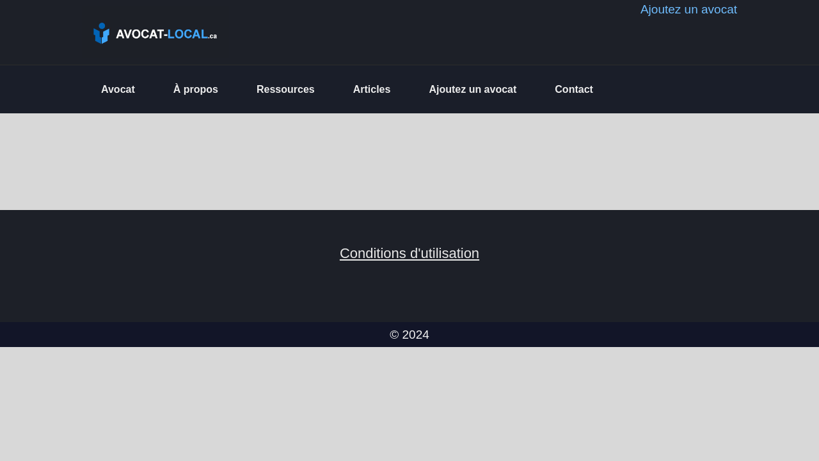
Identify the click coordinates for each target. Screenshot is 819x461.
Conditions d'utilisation (409, 253)
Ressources (286, 89)
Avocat (118, 89)
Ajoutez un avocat (472, 89)
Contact (574, 89)
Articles (372, 89)
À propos (195, 89)
